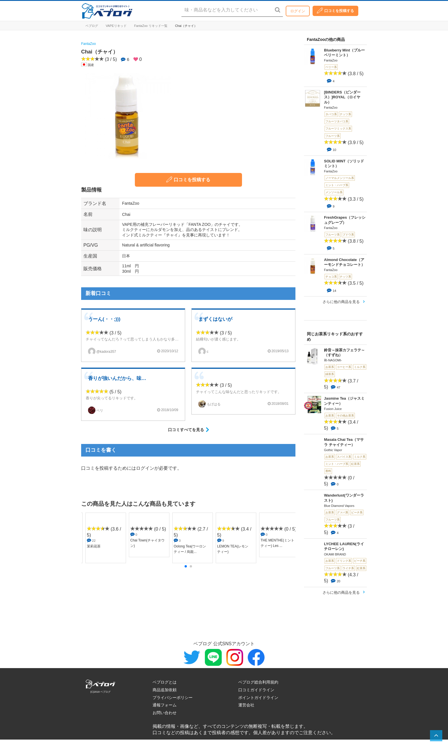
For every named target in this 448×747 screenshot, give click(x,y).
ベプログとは (165, 682)
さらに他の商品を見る (341, 302)
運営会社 (246, 705)
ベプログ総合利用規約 (258, 682)
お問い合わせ (165, 712)
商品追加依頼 (165, 690)
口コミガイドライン (256, 690)
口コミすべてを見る (186, 429)
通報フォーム (165, 705)
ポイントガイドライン (258, 697)
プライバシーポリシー (173, 697)
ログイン (297, 11)
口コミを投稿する (335, 10)
